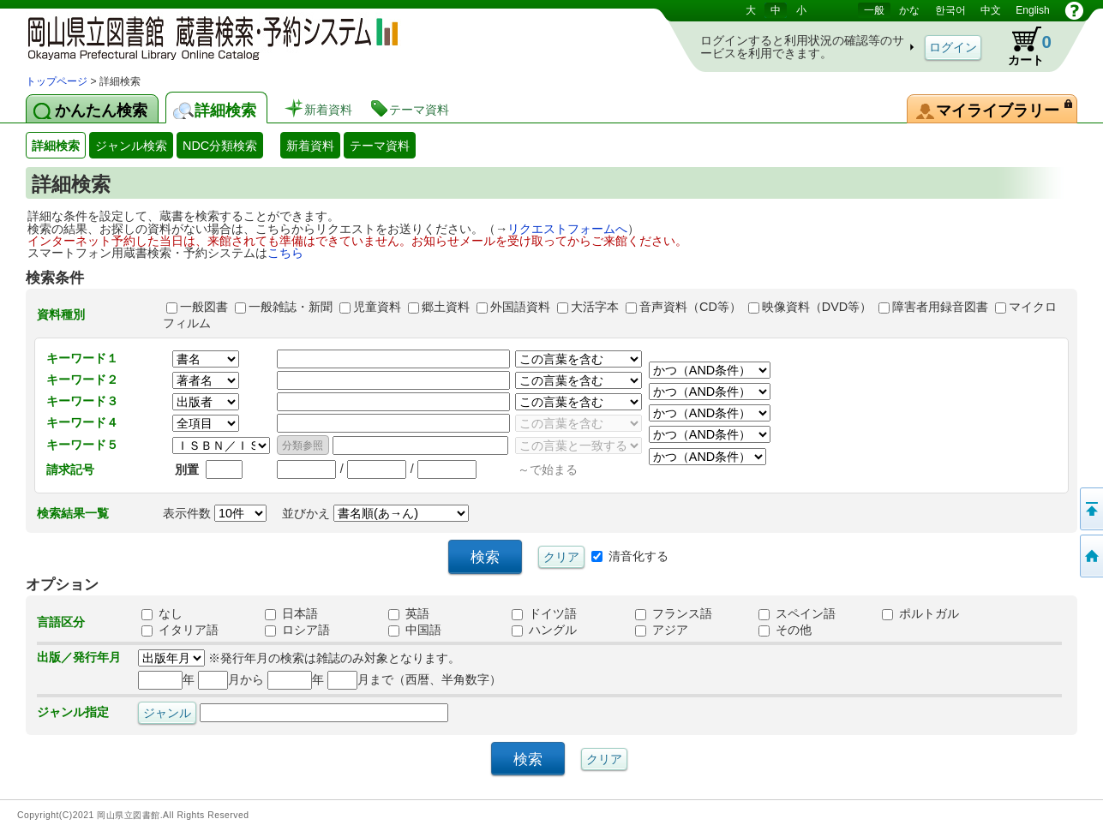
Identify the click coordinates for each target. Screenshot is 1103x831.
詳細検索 (56, 145)
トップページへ (1090, 556)
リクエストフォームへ (567, 229)
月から (231, 679)
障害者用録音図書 (940, 307)
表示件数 (215, 513)
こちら (285, 253)
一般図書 (204, 307)
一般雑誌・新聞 (291, 307)
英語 (408, 613)
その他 (785, 630)
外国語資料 (520, 307)
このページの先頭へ (1090, 508)
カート (1022, 46)
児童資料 (377, 307)
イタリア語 (180, 630)
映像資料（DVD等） (817, 307)
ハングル (544, 630)
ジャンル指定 (73, 712)
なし (162, 613)
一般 (874, 10)
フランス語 (673, 613)
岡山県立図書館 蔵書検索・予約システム (205, 36)
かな (909, 10)
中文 (990, 10)
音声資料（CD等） (690, 307)
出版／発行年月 (79, 657)
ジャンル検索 (131, 145)
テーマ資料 (380, 145)
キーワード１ (82, 358)
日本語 (291, 613)
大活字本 (595, 307)
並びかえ (375, 513)
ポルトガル (920, 613)
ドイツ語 (544, 613)
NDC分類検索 (220, 145)
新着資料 (310, 145)
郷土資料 (446, 307)
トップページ (56, 81)
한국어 (950, 10)
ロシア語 (297, 630)
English (1032, 10)
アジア (661, 630)
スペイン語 (797, 613)
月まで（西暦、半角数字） (414, 679)
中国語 (414, 630)
